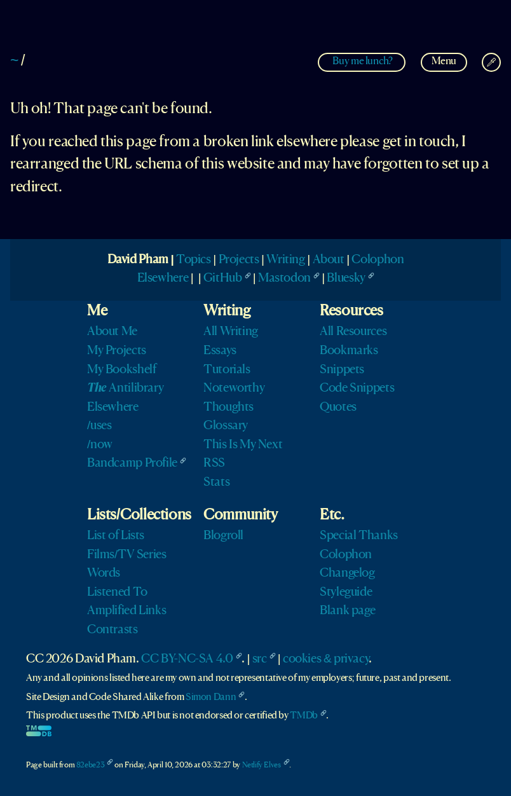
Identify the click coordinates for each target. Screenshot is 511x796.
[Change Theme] (491, 62)
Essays (219, 351)
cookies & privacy (326, 659)
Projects (239, 260)
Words (103, 573)
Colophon (377, 260)
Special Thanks (359, 536)
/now (99, 445)
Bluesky (346, 278)
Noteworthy (233, 388)
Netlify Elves (261, 765)
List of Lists (115, 536)
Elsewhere (163, 278)
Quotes (338, 407)
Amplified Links (126, 611)
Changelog (347, 573)
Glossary (225, 426)
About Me (112, 332)
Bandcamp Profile (132, 463)
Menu (444, 61)
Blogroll (223, 536)
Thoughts (228, 407)
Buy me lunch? (362, 61)
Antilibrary (125, 388)
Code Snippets (357, 388)
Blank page (347, 611)
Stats (216, 482)
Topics (193, 260)
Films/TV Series (127, 555)
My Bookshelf (121, 370)
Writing (285, 260)
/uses (99, 426)
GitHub (222, 278)
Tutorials (226, 370)
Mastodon (284, 278)
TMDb (303, 716)
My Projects (116, 351)
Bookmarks (349, 351)
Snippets (342, 370)
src (259, 659)
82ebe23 (90, 765)
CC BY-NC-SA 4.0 (187, 659)
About (328, 260)
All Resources (353, 332)
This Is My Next (242, 445)
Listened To (117, 592)
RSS (214, 463)
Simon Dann (211, 697)
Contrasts (112, 630)
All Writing (230, 332)
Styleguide (346, 592)
